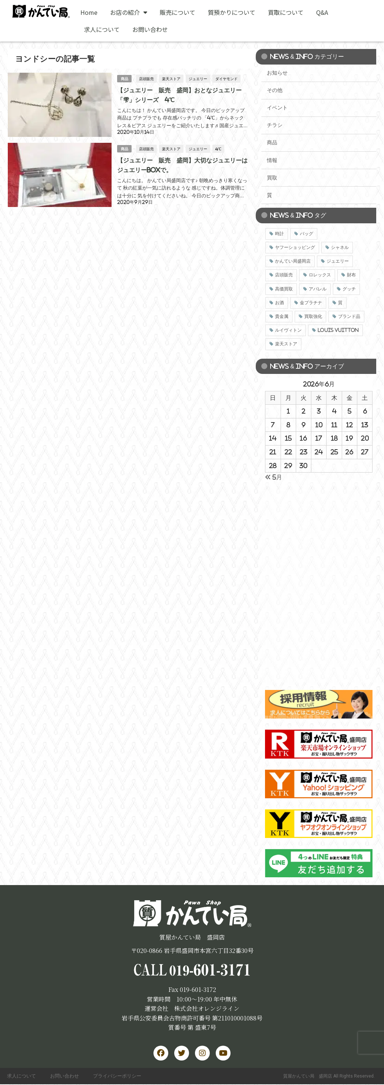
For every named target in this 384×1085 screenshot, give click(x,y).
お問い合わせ (150, 29)
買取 (272, 177)
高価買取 (284, 289)
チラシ (274, 125)
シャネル (340, 247)
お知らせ (277, 72)
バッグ (306, 233)
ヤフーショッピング (295, 247)
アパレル (318, 289)
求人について (102, 29)
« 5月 (273, 477)
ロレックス (320, 275)
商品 (124, 78)
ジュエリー (198, 78)
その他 (274, 90)
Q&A (322, 12)
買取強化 (313, 316)
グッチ (349, 289)
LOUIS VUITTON (338, 330)
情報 (272, 160)
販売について (177, 12)
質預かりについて (231, 12)
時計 (279, 233)
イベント (277, 107)
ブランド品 (349, 316)
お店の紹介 (128, 12)
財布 (351, 275)
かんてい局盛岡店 (293, 261)
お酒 (279, 302)
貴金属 (281, 316)
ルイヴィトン (288, 330)
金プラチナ (311, 302)
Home (88, 12)
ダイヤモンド (227, 78)
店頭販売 (146, 78)
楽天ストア (171, 78)
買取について (286, 12)
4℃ (219, 148)
